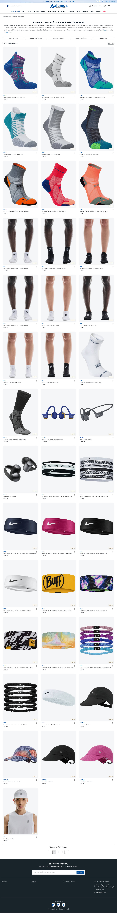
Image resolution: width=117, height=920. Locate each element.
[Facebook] (102, 1)
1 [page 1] (54, 853)
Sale (104, 11)
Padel (43, 11)
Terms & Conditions (69, 886)
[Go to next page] (67, 853)
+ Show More (8, 32)
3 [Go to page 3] (62, 853)
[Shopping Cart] (108, 6)
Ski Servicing (5, 895)
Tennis (29, 11)
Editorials (34, 898)
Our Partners (35, 892)
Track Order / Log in (7, 901)
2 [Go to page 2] (58, 853)
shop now (71, 1)
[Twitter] (100, 1)
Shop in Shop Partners (38, 895)
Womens (85, 11)
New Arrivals (15, 11)
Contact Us (35, 886)
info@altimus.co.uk (101, 893)
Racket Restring (5, 889)
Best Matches (13, 44)
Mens (78, 11)
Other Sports (52, 11)
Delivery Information (68, 895)
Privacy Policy (67, 892)
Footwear (71, 11)
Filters (111, 44)
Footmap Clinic (5, 886)
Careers (34, 901)
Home (4, 16)
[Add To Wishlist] (36, 96)
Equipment (61, 11)
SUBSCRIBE (80, 873)
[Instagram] (97, 1)
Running (36, 11)
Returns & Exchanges (69, 889)
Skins (104, 30)
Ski (23, 11)
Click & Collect (5, 898)
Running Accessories (18, 16)
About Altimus (36, 889)
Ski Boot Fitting (5, 892)
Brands (98, 11)
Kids (91, 11)
